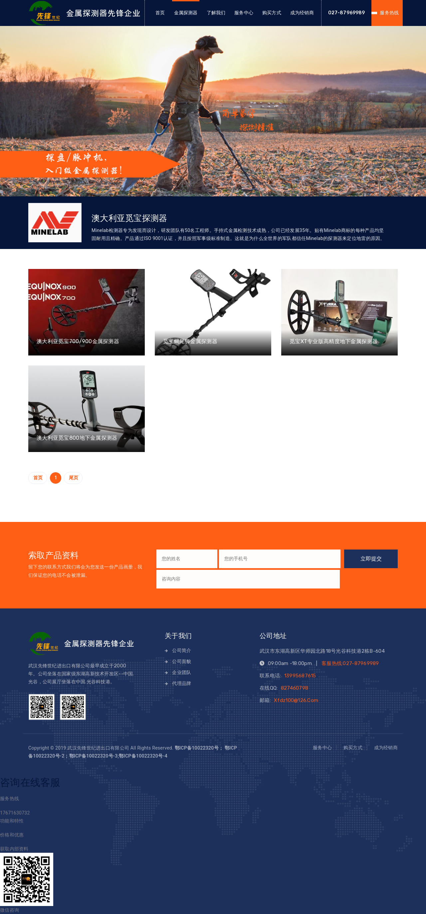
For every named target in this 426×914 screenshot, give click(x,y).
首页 (160, 13)
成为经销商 (302, 13)
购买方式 (271, 13)
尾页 (74, 477)
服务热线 (389, 13)
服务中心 (243, 13)
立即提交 (371, 559)
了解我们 (216, 13)
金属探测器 (186, 13)
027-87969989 (346, 13)
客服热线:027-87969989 (350, 663)
